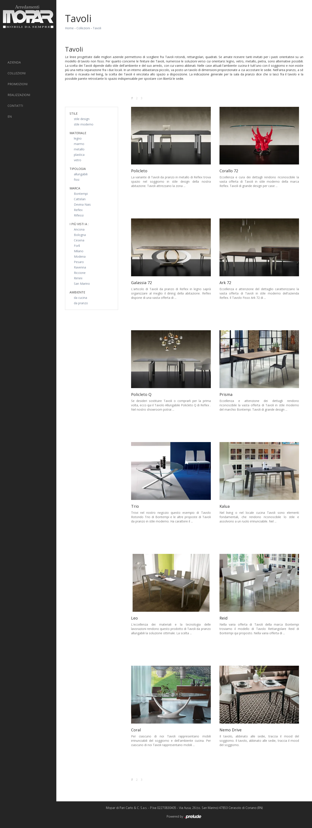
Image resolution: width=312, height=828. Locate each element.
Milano (78, 251)
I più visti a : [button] (79, 224)
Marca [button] (75, 188)
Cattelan (80, 199)
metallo (79, 149)
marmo (79, 144)
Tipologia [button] (78, 169)
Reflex (78, 210)
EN (10, 116)
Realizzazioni (19, 95)
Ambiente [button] (77, 292)
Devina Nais (82, 204)
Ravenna (80, 267)
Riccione (80, 273)
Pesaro (79, 262)
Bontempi (81, 194)
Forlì (77, 246)
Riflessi (79, 215)
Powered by (184, 816)
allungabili (81, 174)
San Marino (82, 283)
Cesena (79, 240)
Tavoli (97, 28)
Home (69, 28)
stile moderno (83, 124)
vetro (77, 160)
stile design (81, 119)
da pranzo (81, 303)
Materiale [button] (78, 133)
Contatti (15, 106)
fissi (76, 179)
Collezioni (17, 73)
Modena (80, 256)
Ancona (79, 229)
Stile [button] (74, 113)
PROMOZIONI (18, 84)
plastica (79, 155)
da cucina (80, 298)
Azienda (14, 62)
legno (78, 138)
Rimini (78, 278)
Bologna (80, 235)
